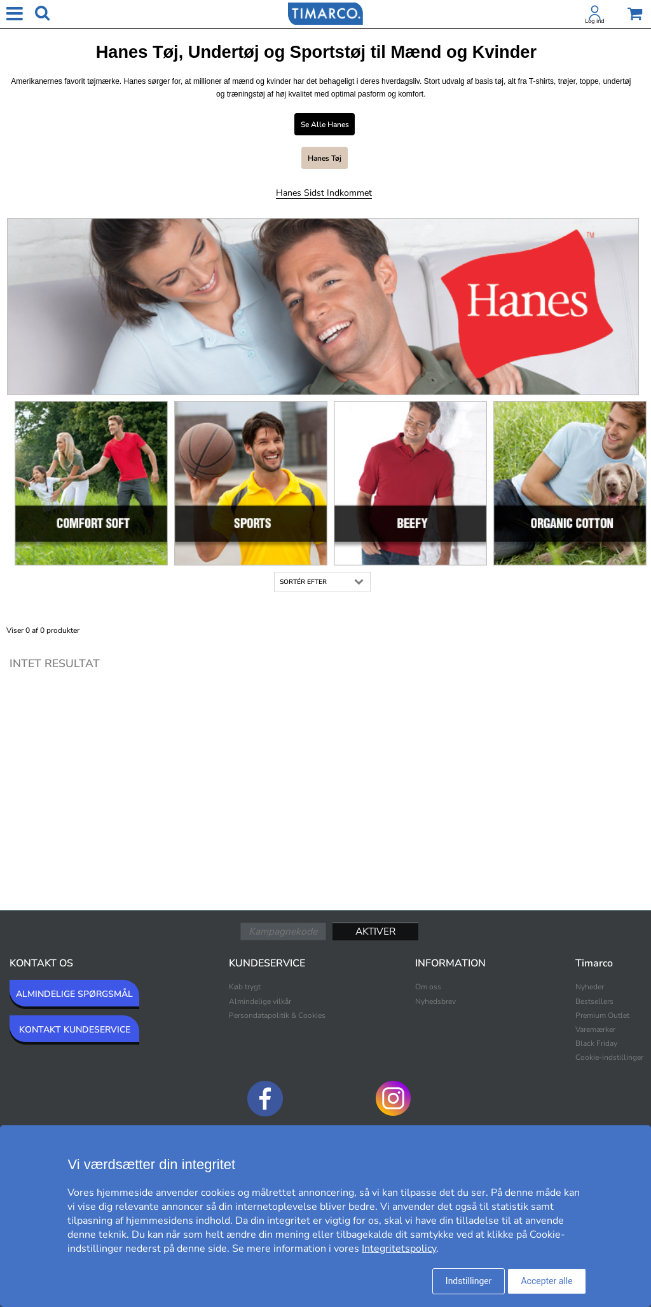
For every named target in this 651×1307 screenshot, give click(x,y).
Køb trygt (245, 987)
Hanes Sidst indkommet (324, 193)
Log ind (595, 21)
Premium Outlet (602, 1015)
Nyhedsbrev (435, 1001)
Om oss (428, 987)
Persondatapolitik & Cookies (277, 1015)
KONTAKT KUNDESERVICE (74, 1030)
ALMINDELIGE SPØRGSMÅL (74, 994)
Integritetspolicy (399, 1249)
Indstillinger (469, 1281)
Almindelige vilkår (260, 1001)
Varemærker (595, 1029)
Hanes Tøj (324, 158)
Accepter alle (546, 1281)
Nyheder (589, 987)
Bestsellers (594, 1001)
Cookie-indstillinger (609, 1057)
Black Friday (596, 1043)
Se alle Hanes (325, 124)
